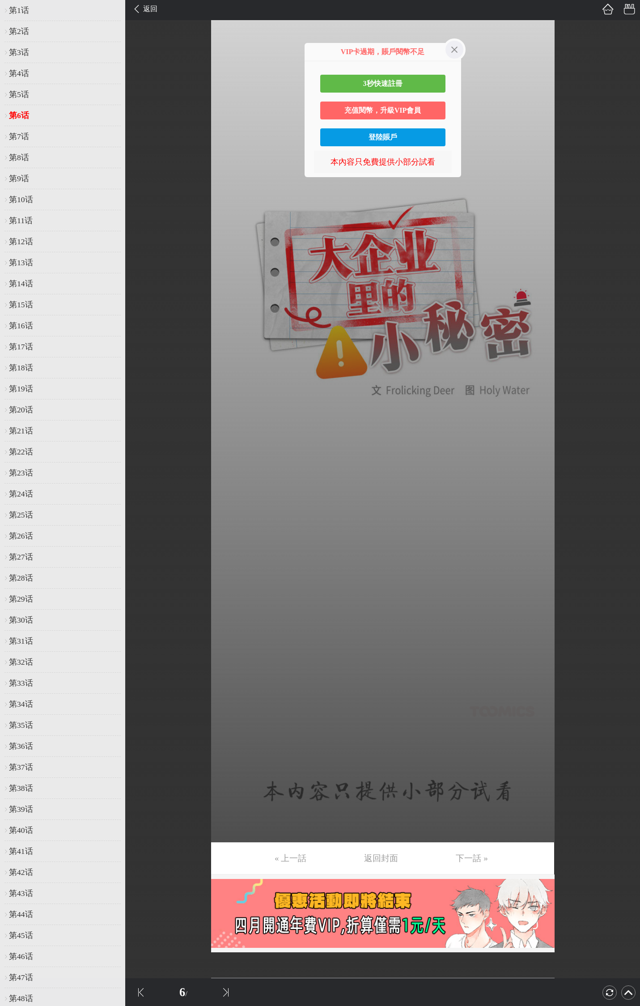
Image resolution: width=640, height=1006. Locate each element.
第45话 (21, 935)
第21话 (21, 430)
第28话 (21, 577)
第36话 (21, 746)
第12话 (21, 241)
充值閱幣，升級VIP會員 (382, 110)
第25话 (21, 514)
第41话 (21, 851)
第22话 (21, 451)
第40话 (21, 830)
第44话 (21, 914)
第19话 (21, 388)
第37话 (21, 767)
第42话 (21, 872)
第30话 (21, 619)
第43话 (21, 893)
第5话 (19, 94)
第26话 (21, 535)
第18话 (21, 367)
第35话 (21, 725)
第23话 (21, 472)
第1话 (19, 10)
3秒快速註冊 (383, 83)
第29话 (21, 598)
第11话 (21, 220)
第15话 (21, 304)
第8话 (19, 157)
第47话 (21, 977)
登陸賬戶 (383, 137)
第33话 (21, 683)
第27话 (21, 556)
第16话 (21, 325)
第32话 (21, 662)
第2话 (19, 31)
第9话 (19, 178)
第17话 (21, 346)
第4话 (19, 73)
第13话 (21, 262)
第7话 (19, 136)
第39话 (21, 809)
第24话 (21, 493)
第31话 (21, 641)
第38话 (21, 788)
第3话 (19, 52)
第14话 (21, 283)
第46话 (21, 956)
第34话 (21, 704)
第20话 (21, 409)
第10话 (21, 199)
